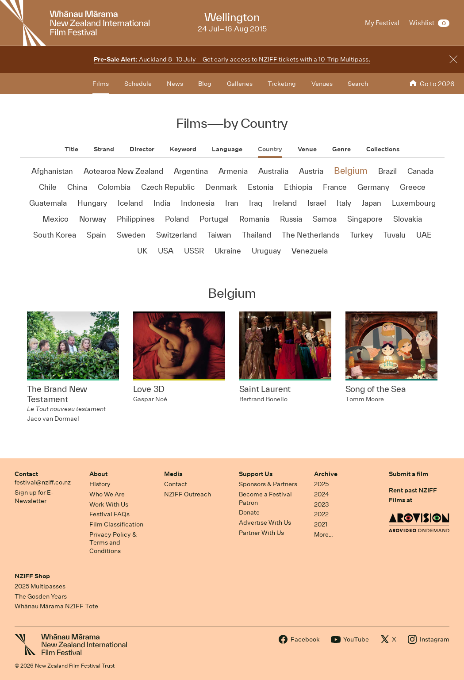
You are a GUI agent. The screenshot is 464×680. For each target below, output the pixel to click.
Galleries (240, 84)
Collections (382, 149)
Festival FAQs (109, 514)
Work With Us (108, 504)
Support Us (255, 474)
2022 (321, 514)
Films (100, 84)
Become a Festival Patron (265, 498)
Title (71, 149)
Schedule (138, 84)
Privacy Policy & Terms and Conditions (113, 542)
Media (173, 474)
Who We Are (107, 494)
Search (358, 84)
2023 (321, 504)
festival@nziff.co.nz (43, 482)
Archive (325, 474)
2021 (320, 524)
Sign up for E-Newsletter (34, 496)
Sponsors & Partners (268, 484)
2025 (321, 484)
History (100, 484)
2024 (321, 494)
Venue (307, 149)
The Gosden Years (41, 596)
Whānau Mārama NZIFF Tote (56, 606)
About (98, 474)
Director (142, 149)
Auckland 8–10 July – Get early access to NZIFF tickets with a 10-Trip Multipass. (232, 59)
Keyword (183, 149)
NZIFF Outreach (187, 494)
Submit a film (408, 474)
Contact (26, 474)
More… (323, 534)
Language (227, 149)
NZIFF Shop (32, 576)
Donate (249, 512)
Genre (341, 149)
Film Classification (116, 524)
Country (270, 149)
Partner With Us (261, 533)
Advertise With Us (265, 522)
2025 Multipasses (40, 586)
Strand (104, 149)
